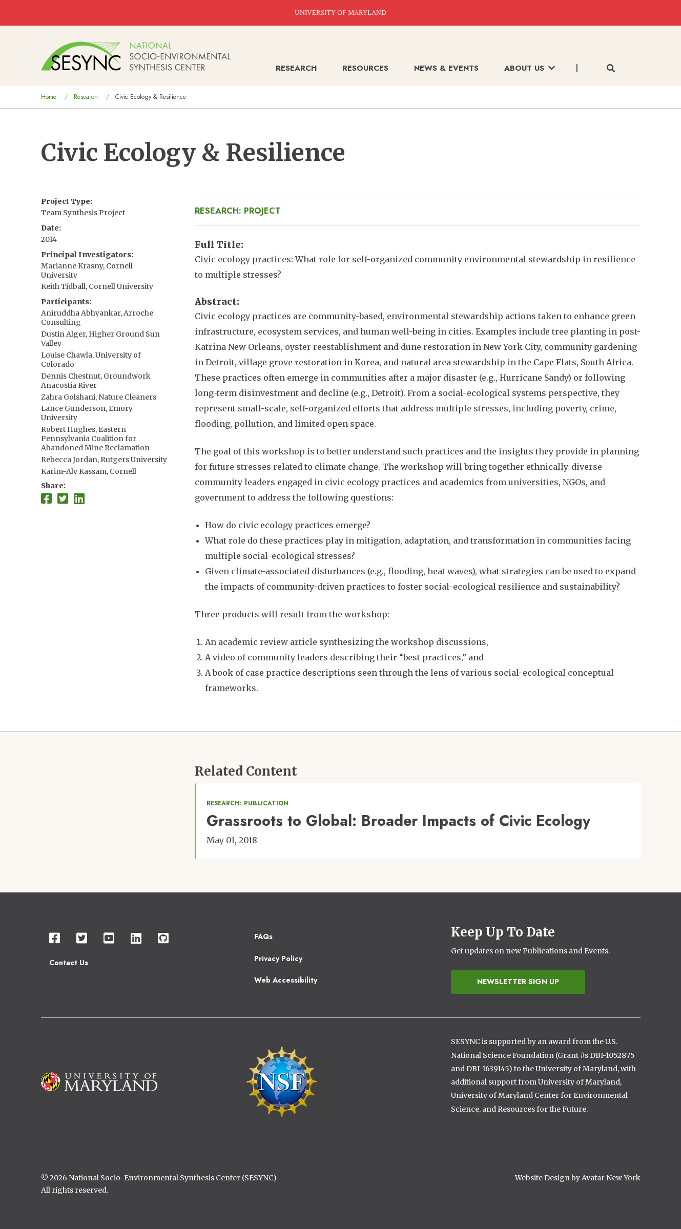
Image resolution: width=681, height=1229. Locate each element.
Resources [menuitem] (365, 68)
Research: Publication (247, 803)
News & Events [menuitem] (446, 68)
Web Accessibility (285, 980)
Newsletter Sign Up (518, 981)
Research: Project (238, 211)
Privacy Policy (278, 958)
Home (48, 96)
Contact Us (68, 962)
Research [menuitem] (296, 68)
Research (86, 96)
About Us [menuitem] (529, 68)
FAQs (263, 936)
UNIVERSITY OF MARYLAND (340, 12)
